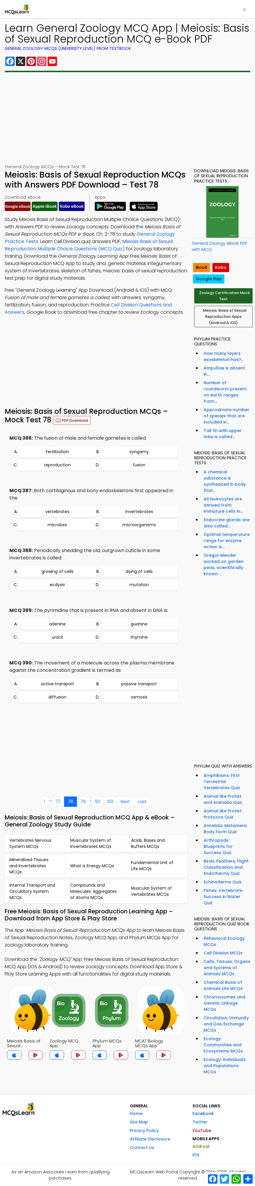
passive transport (139, 684)
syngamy (139, 452)
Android (200, 1146)
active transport (57, 684)
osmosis (139, 697)
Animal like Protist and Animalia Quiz (223, 799)
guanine (139, 624)
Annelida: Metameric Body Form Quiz (225, 829)
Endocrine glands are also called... (226, 523)
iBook (201, 267)
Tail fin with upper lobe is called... (223, 434)
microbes (57, 525)
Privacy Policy (144, 1130)
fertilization (57, 452)
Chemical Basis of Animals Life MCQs (223, 985)
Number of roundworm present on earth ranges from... (225, 392)
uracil (57, 637)
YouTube (201, 1130)
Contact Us (142, 1147)
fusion (139, 465)
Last (142, 801)
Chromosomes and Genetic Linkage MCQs (224, 1003)
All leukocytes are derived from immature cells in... (223, 505)
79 (83, 801)
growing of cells (57, 571)
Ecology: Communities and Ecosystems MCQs (223, 1045)
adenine (57, 624)
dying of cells (139, 571)
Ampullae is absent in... (224, 371)
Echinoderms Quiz (222, 882)
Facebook (203, 1113)
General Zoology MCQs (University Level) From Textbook (68, 48)
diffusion (57, 697)
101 (97, 801)
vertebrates (57, 511)
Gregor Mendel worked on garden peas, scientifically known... (224, 564)
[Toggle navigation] (244, 9)
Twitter (199, 1122)
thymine (139, 637)
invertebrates (139, 511)
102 (110, 801)
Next (125, 801)
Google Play (209, 279)
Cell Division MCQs (223, 953)
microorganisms (139, 525)
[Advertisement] (127, 118)
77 (58, 801)
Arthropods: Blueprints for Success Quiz (218, 846)
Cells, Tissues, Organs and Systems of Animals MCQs (227, 968)
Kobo (221, 267)
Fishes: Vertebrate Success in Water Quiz (223, 897)
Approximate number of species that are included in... (226, 416)
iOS (195, 1155)
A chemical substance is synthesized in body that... (225, 481)
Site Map (139, 1122)
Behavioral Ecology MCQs (224, 941)
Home (136, 1113)
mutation (139, 585)
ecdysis (57, 585)
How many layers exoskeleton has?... (224, 356)
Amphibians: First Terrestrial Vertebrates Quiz (222, 781)
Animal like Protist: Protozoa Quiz (223, 814)
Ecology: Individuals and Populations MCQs (225, 1066)
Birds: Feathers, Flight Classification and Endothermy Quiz (226, 867)
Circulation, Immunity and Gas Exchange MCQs (226, 1024)
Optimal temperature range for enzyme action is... (227, 541)
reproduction (57, 465)
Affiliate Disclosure (150, 1139)
